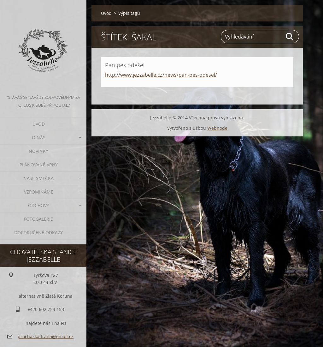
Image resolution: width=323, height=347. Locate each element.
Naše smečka (38, 178)
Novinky (38, 151)
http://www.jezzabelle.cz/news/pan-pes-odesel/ (161, 74)
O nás (38, 138)
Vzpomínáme (38, 192)
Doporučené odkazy (38, 233)
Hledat (290, 36)
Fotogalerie (38, 219)
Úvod (38, 124)
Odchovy (38, 205)
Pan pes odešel (124, 65)
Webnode (217, 128)
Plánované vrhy (39, 165)
